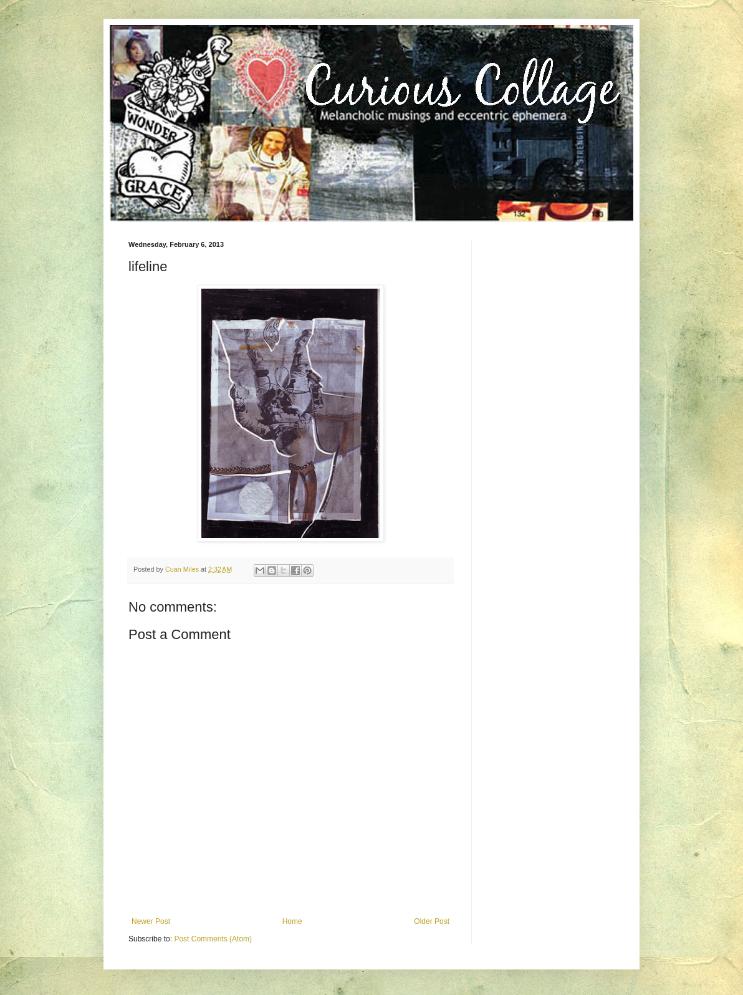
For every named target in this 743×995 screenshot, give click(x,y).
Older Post (431, 921)
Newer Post (151, 921)
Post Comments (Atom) (213, 939)
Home (292, 921)
